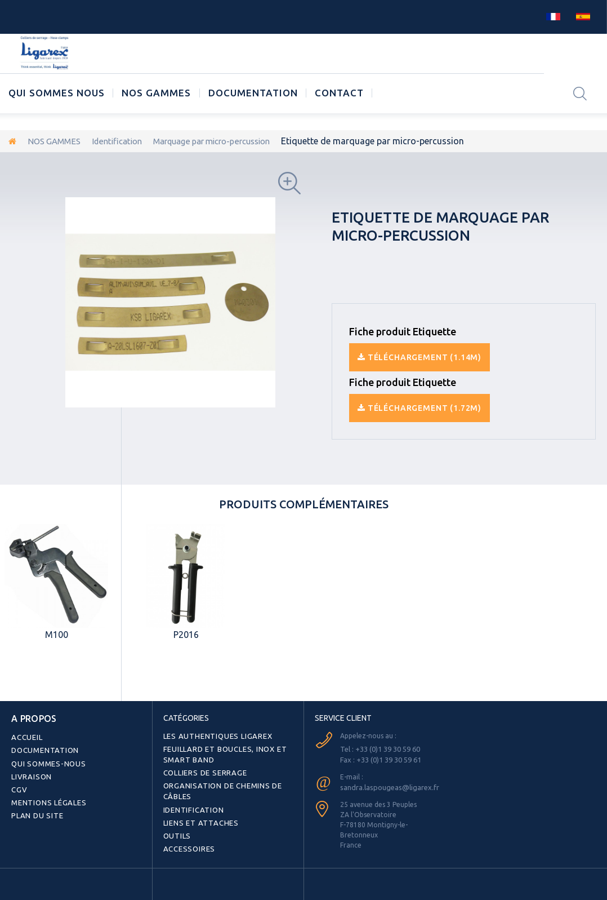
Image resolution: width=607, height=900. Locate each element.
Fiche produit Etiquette (402, 330)
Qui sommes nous (56, 92)
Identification (125, 141)
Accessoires (186, 842)
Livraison (30, 772)
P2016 (186, 634)
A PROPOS (29, 717)
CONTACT (339, 92)
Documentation (253, 92)
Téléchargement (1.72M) (419, 407)
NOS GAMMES (156, 92)
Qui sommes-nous (46, 760)
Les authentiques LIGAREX (214, 735)
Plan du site (35, 809)
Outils (176, 830)
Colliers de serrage (203, 770)
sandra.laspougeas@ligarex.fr (387, 785)
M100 (56, 634)
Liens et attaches (197, 817)
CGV (18, 784)
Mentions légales (46, 797)
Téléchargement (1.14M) (419, 356)
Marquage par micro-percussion (229, 141)
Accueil (25, 735)
